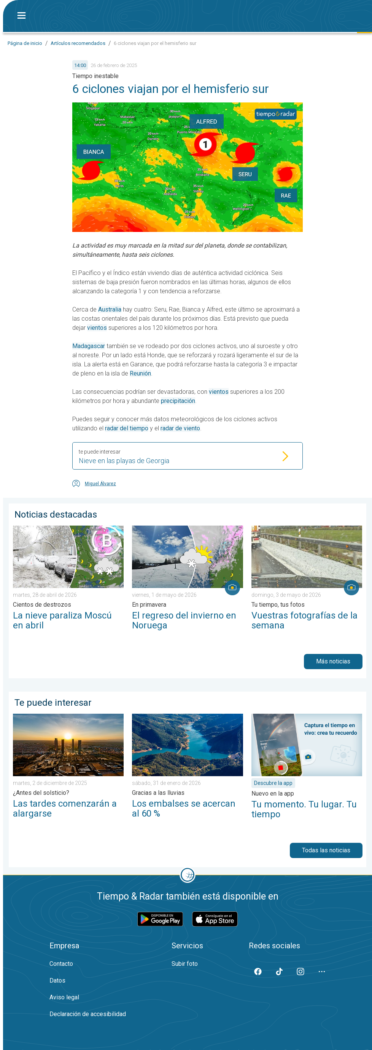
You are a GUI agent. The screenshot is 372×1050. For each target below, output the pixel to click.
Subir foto (185, 963)
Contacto (61, 963)
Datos (57, 980)
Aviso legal (64, 997)
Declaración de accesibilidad (87, 1014)
